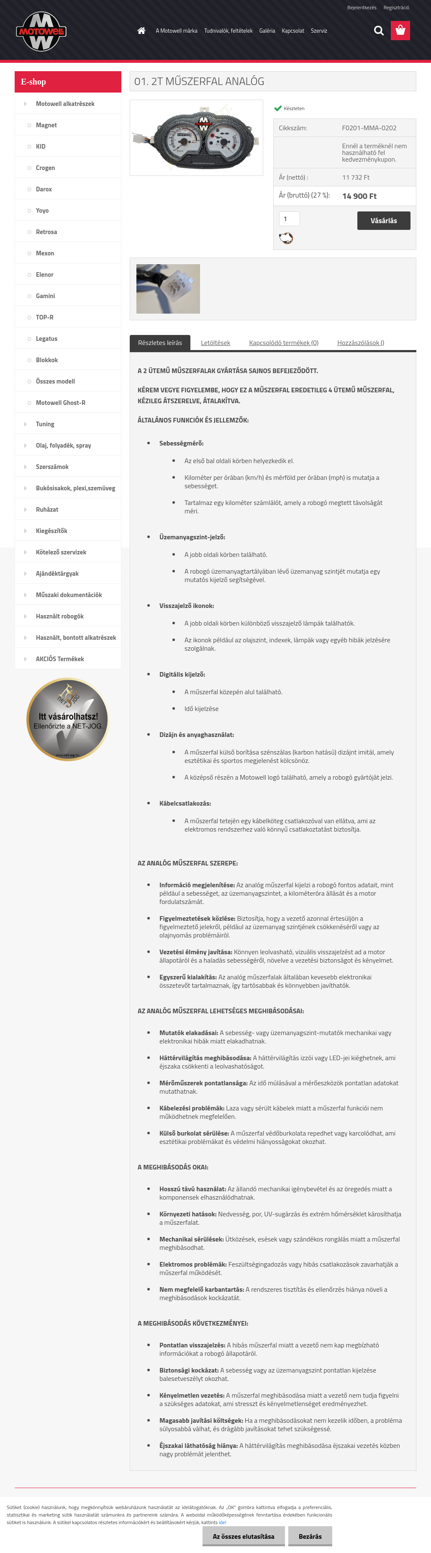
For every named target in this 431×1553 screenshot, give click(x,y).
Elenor (45, 274)
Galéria (267, 30)
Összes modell (55, 381)
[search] (378, 30)
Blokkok (47, 360)
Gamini (45, 296)
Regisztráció (396, 7)
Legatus (46, 338)
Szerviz (319, 30)
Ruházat (47, 509)
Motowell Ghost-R (60, 402)
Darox (44, 189)
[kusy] (289, 218)
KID (41, 146)
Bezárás (310, 1536)
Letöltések (215, 342)
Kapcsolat (293, 30)
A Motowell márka (177, 30)
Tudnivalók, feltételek (228, 30)
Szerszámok (52, 466)
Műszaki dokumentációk (69, 595)
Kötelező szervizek (61, 552)
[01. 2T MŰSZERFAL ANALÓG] (196, 103)
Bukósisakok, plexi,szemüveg (75, 488)
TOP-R (45, 317)
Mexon (45, 253)
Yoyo (42, 210)
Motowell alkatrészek (65, 103)
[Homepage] (140, 30)
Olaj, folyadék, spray (63, 445)
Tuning (45, 424)
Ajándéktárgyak (57, 573)
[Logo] (72, 31)
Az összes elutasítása (244, 1536)
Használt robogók (60, 616)
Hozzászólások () (360, 342)
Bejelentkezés (362, 7)
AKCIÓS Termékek (60, 659)
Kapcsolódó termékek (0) (283, 342)
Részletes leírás (160, 342)
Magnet (46, 125)
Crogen (45, 168)
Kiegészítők (51, 531)
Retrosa (46, 232)
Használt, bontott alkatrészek (76, 637)
